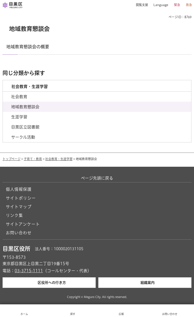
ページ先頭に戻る (97, 178)
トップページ (11, 158)
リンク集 (14, 215)
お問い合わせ (19, 233)
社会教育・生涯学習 (58, 158)
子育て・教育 (33, 158)
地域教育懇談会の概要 (27, 47)
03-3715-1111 (29, 271)
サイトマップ (19, 207)
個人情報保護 (19, 189)
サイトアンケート (23, 224)
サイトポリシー (21, 198)
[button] (140, 5)
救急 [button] (189, 4)
